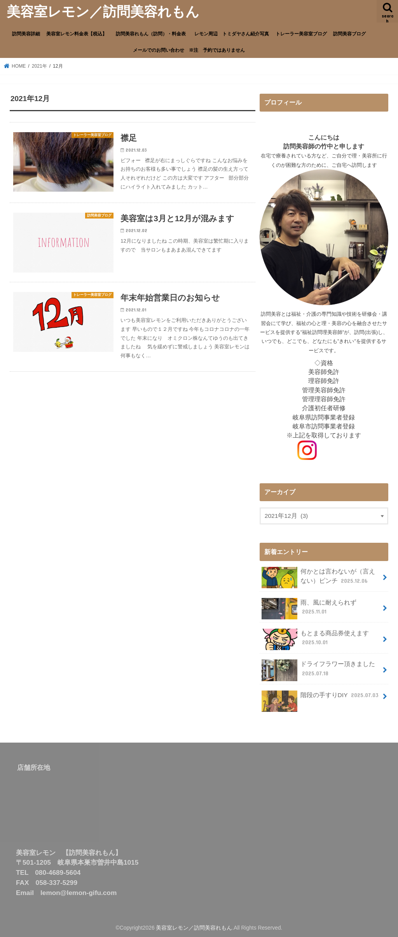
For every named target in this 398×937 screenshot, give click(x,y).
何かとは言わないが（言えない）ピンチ (318, 577)
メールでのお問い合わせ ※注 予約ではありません (189, 49)
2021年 (39, 66)
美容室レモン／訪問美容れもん (103, 11)
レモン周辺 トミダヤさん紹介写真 (231, 33)
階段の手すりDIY (321, 698)
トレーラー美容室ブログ (301, 33)
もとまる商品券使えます (315, 639)
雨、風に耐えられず (309, 608)
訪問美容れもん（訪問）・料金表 (153, 33)
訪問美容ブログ (349, 33)
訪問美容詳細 (26, 33)
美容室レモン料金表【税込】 (76, 33)
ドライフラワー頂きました (318, 670)
